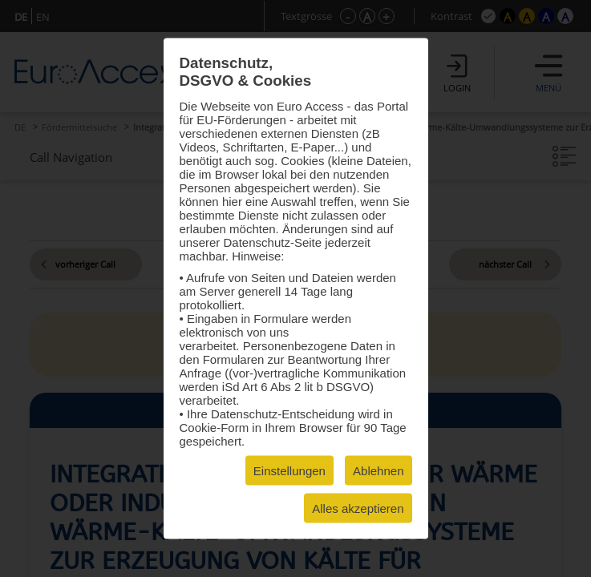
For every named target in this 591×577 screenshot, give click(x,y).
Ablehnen (378, 471)
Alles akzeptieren (357, 508)
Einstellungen (289, 471)
